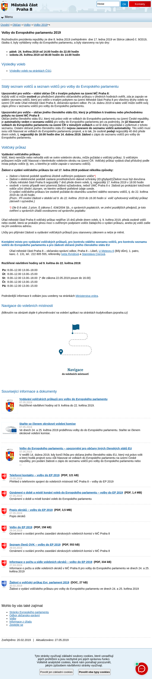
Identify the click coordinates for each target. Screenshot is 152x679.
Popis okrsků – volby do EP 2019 (31, 509)
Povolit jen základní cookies (56, 672)
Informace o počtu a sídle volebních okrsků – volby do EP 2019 (51, 562)
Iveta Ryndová (70, 254)
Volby (27, 24)
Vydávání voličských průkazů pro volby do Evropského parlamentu (63, 399)
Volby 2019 (41, 24)
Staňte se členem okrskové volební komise (47, 423)
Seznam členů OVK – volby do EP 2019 (35, 544)
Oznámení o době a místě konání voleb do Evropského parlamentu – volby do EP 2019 (66, 492)
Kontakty (140, 4)
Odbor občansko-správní (25, 615)
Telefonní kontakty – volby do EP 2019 (35, 475)
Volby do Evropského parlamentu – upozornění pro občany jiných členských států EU (75, 448)
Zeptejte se (16, 624)
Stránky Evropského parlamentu (29, 612)
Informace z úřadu (21, 621)
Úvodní (5, 24)
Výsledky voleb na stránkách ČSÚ (30, 70)
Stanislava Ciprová (93, 254)
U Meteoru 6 (106, 250)
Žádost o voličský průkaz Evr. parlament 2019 (39, 582)
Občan (16, 24)
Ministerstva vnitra (87, 295)
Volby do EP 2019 (21, 527)
